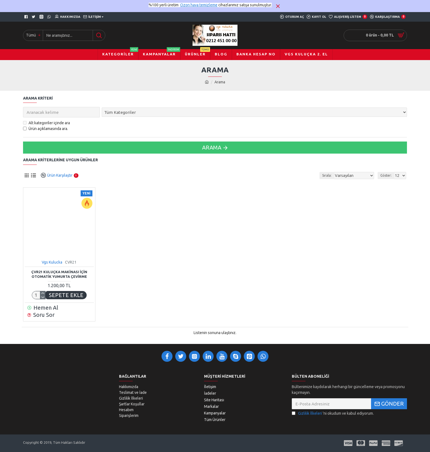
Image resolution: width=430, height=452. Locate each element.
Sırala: (332, 175)
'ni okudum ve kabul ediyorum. (333, 413)
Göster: (386, 175)
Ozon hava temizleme (198, 5)
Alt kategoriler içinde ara (46, 123)
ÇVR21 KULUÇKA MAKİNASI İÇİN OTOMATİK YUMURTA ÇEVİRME (59, 274)
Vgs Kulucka (52, 262)
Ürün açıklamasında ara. (45, 128)
